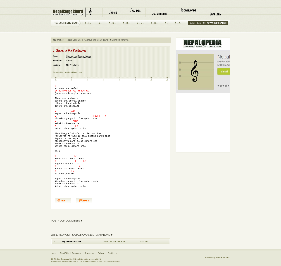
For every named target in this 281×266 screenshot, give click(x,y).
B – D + (112, 23)
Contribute (112, 253)
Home (53, 253)
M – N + (140, 23)
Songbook (76, 253)
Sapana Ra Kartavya (71, 241)
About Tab (64, 253)
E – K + (126, 23)
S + (166, 23)
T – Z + (178, 23)
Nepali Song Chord (74, 40)
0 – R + (154, 23)
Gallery (101, 253)
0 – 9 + (88, 23)
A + (100, 23)
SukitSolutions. (223, 257)
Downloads (89, 253)
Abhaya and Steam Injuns (96, 40)
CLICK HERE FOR (208, 23)
